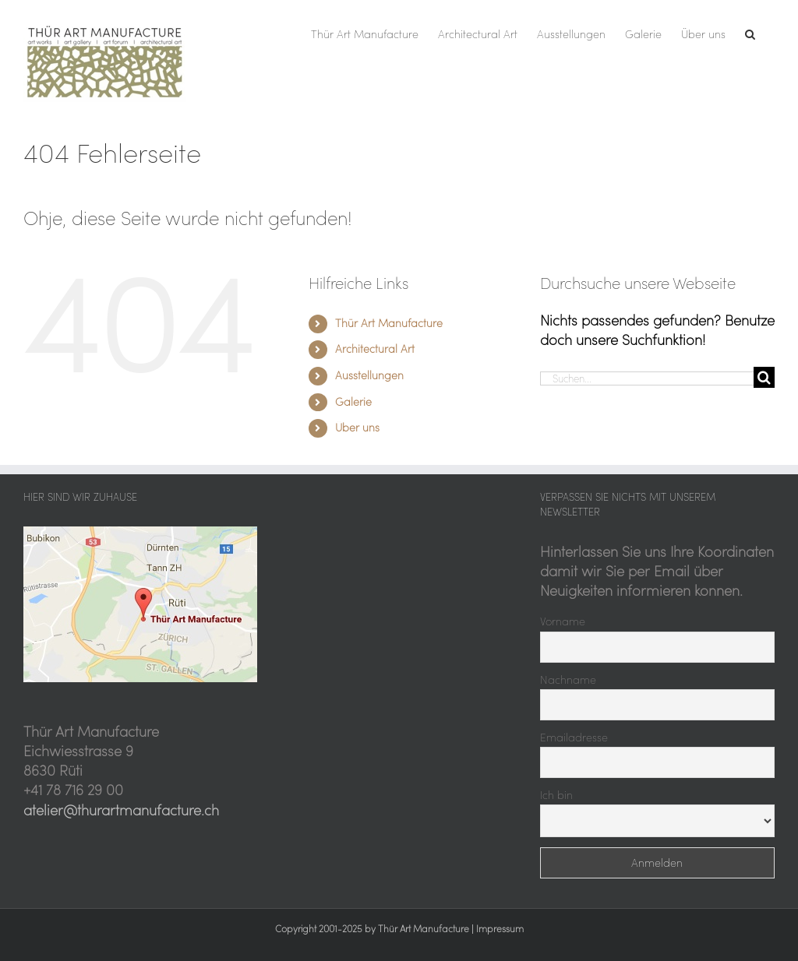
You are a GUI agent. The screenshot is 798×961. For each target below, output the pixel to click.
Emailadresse (574, 737)
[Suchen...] (647, 378)
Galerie (353, 402)
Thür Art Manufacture (389, 323)
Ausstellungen (369, 375)
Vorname (562, 621)
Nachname (568, 680)
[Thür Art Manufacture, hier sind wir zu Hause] (140, 533)
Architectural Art (375, 349)
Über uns (357, 428)
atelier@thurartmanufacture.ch (121, 810)
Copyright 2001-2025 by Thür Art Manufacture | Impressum (399, 929)
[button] (750, 32)
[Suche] (764, 377)
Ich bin (556, 795)
